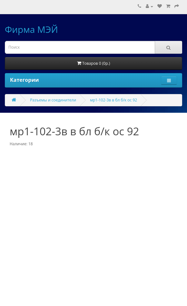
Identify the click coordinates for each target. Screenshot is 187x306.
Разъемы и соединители (53, 100)
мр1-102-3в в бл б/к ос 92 (113, 100)
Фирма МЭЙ (31, 29)
